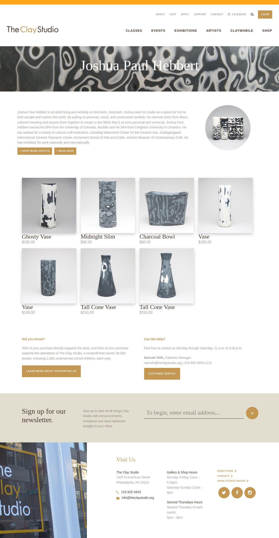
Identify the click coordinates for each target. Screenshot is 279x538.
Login (265, 14)
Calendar (239, 14)
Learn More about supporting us (51, 371)
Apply (185, 14)
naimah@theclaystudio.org (163, 363)
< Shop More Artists (35, 151)
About (160, 14)
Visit (172, 14)
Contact (217, 14)
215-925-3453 (128, 492)
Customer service (162, 373)
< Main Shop (65, 151)
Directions (225, 471)
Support (200, 14)
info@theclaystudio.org (135, 497)
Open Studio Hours (231, 481)
